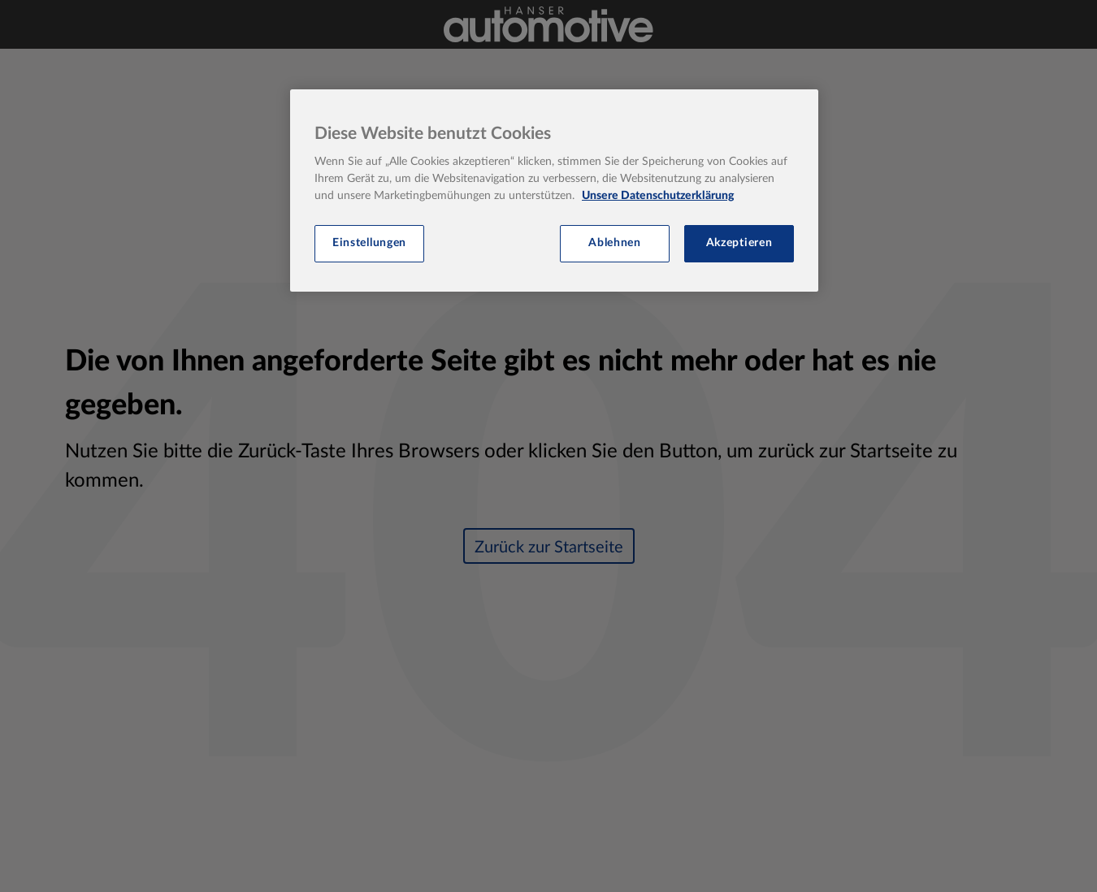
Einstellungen (369, 243)
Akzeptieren (739, 243)
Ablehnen (614, 243)
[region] (554, 190)
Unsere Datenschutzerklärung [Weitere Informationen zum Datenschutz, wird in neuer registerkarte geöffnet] (658, 195)
